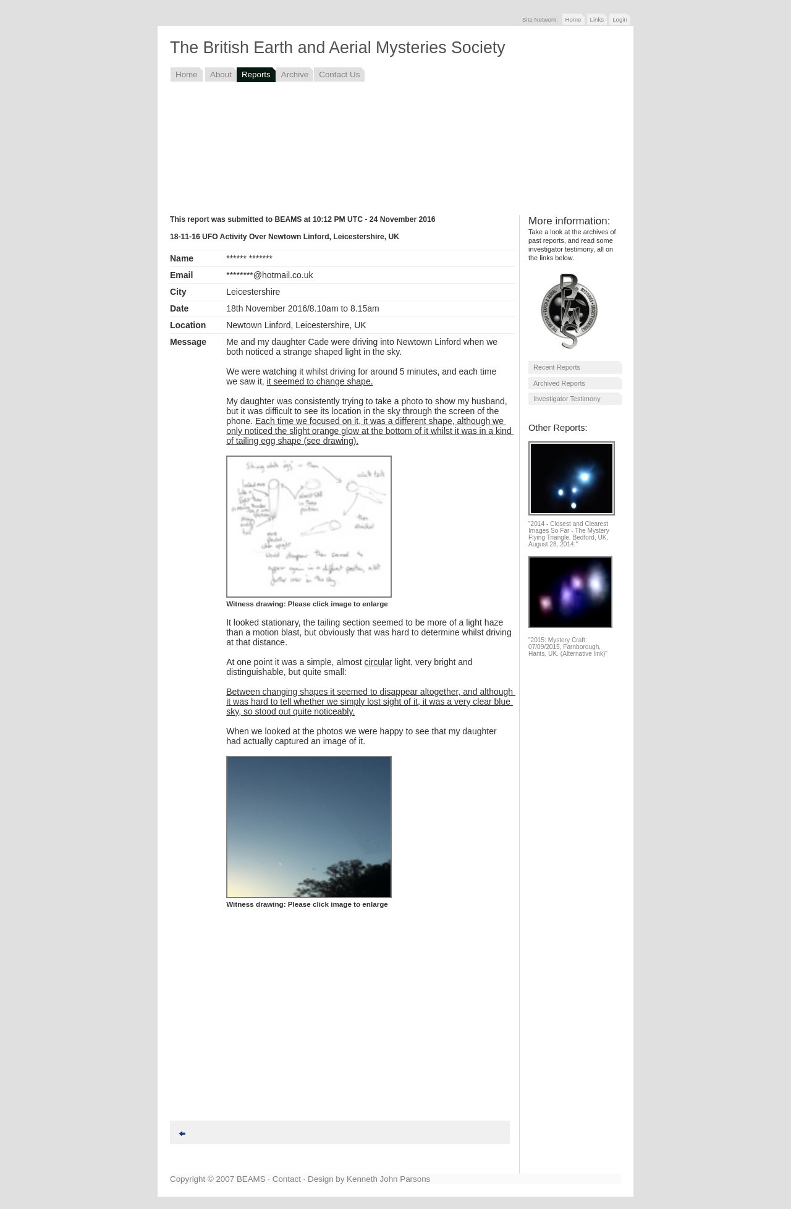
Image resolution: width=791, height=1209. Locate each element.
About (221, 74)
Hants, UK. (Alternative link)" (567, 653)
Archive (295, 74)
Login (619, 19)
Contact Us (339, 74)
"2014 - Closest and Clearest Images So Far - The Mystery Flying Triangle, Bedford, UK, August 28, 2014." (568, 534)
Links (597, 19)
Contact (287, 1179)
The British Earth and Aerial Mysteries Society (337, 47)
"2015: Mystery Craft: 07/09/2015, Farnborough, (564, 643)
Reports (256, 74)
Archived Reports (559, 383)
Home (573, 19)
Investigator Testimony (567, 398)
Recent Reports (556, 367)
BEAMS (251, 1179)
